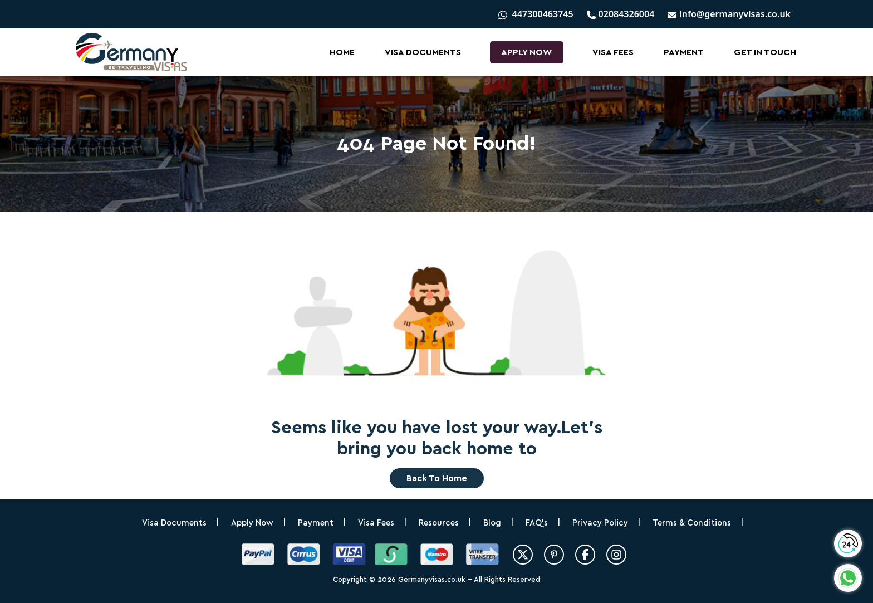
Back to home (436, 478)
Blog (492, 523)
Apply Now (526, 52)
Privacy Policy (600, 523)
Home (342, 52)
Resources (439, 523)
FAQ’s (537, 523)
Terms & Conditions (692, 523)
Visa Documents (423, 52)
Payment (684, 52)
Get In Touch (765, 52)
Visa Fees (613, 52)
